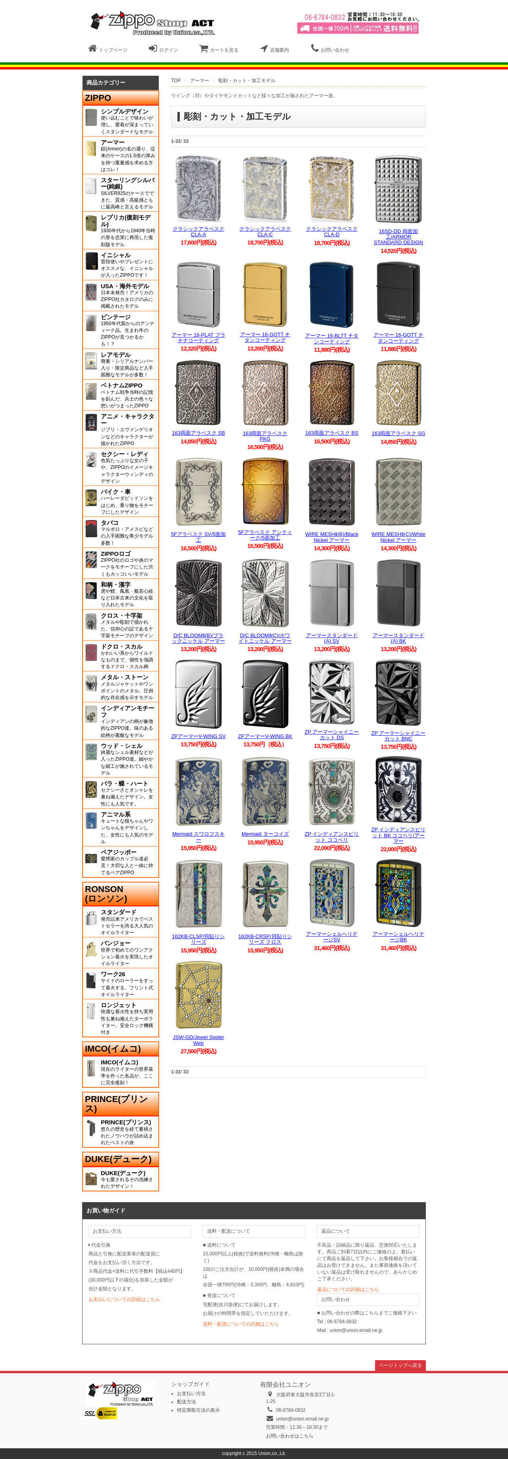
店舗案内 (274, 48)
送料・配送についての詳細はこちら (241, 1324)
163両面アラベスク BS (331, 433)
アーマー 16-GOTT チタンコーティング (265, 337)
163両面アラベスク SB (198, 433)
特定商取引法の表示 (198, 1410)
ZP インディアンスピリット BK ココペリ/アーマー (398, 835)
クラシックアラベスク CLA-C (265, 231)
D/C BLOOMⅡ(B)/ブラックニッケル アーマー (198, 638)
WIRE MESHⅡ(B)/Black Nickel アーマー (331, 537)
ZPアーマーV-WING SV (198, 736)
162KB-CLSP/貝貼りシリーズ (198, 939)
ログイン (163, 48)
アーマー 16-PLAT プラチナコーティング (198, 337)
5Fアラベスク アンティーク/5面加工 (265, 535)
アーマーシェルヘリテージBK (398, 936)
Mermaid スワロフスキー (198, 836)
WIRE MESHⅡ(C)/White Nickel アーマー (398, 537)
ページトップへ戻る (400, 1365)
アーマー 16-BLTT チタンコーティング (332, 338)
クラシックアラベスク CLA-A (198, 231)
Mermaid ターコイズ (265, 834)
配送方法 (186, 1402)
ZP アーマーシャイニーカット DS (332, 734)
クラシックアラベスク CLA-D (332, 231)
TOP (176, 80)
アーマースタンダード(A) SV (332, 638)
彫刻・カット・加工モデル (246, 80)
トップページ (107, 48)
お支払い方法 (191, 1393)
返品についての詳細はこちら (348, 1289)
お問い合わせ (330, 48)
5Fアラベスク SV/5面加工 (198, 537)
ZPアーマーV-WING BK (265, 736)
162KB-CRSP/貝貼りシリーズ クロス (265, 939)
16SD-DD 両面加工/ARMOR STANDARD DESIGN (398, 237)
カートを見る (219, 48)
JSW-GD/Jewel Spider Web (198, 1040)
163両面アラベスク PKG (265, 436)
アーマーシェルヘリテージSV (332, 936)
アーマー (199, 80)
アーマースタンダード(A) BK (398, 638)
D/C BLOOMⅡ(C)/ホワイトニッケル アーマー (265, 638)
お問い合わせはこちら (290, 1436)
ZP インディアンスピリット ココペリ (332, 836)
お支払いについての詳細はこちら (124, 1299)
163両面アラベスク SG (398, 433)
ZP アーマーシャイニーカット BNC (398, 736)
